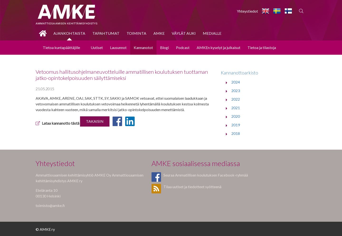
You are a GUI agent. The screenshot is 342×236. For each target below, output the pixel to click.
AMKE (159, 33)
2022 (235, 99)
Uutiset (97, 47)
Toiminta (136, 33)
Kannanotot (143, 47)
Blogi (164, 47)
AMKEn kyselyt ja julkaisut (218, 47)
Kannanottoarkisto (239, 72)
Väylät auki (184, 33)
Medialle (212, 33)
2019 (235, 125)
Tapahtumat (105, 33)
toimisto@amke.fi (50, 205)
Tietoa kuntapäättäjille (61, 47)
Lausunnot (118, 47)
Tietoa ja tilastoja (261, 47)
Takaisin (95, 121)
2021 (235, 107)
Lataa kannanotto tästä (57, 123)
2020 (235, 116)
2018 (235, 133)
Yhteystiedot (247, 11)
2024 (235, 82)
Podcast (183, 47)
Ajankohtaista (69, 33)
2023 (235, 90)
